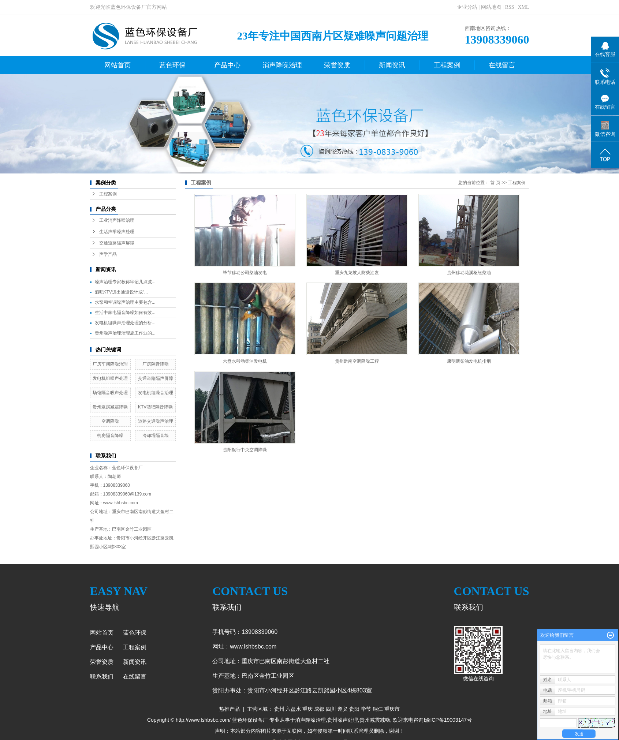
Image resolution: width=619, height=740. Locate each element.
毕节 (366, 709)
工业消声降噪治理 (116, 220)
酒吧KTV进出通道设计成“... (121, 292)
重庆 (307, 709)
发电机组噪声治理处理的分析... (125, 322)
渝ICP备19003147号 (448, 720)
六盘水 (293, 709)
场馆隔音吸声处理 (110, 392)
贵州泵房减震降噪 (110, 407)
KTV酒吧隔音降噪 (155, 407)
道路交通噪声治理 (155, 421)
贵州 (279, 709)
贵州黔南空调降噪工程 (357, 361)
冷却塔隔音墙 (155, 435)
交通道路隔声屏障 (116, 243)
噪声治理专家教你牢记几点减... (125, 281)
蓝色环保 (172, 65)
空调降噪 (110, 421)
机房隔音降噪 (110, 435)
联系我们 (101, 676)
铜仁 (378, 709)
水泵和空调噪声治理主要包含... (125, 302)
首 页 (495, 182)
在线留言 (502, 65)
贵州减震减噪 (374, 720)
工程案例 (447, 65)
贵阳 (354, 709)
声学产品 (108, 254)
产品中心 (227, 65)
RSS (509, 7)
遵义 (343, 709)
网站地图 (491, 7)
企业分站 (467, 7)
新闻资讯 (392, 65)
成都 (319, 709)
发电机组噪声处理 (110, 378)
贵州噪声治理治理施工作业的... (125, 333)
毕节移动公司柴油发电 (245, 272)
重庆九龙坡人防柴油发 (357, 272)
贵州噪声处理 (342, 720)
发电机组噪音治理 (155, 392)
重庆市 (392, 709)
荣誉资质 (337, 65)
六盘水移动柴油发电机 (245, 361)
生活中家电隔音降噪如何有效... (125, 312)
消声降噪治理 (282, 65)
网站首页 (117, 65)
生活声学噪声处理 (116, 231)
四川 (331, 709)
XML (523, 7)
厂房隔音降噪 (155, 364)
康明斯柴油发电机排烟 (469, 361)
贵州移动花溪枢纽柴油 (469, 272)
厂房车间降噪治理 (110, 364)
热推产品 (229, 709)
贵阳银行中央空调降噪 (245, 449)
